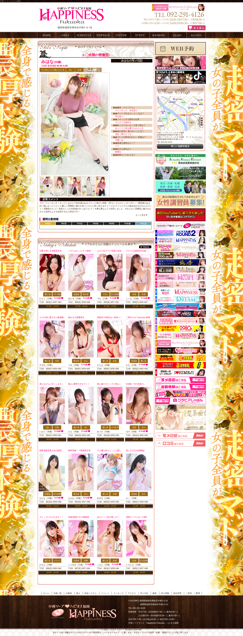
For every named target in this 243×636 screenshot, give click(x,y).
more (145, 246)
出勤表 (84, 35)
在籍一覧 (65, 35)
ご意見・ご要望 (193, 593)
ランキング (159, 35)
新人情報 (102, 35)
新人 (78, 593)
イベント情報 (140, 35)
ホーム (46, 35)
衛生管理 (177, 593)
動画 (155, 593)
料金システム (121, 35)
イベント (105, 593)
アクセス (196, 35)
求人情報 (165, 593)
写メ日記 (177, 35)
